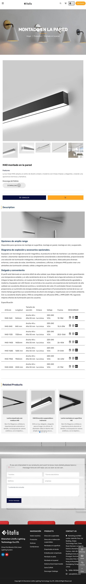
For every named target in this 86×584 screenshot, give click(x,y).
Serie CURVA (48, 568)
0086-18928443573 (76, 570)
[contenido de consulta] (43, 490)
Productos (33, 539)
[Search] (60, 3)
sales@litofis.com (75, 574)
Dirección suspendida (51, 536)
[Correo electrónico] (61, 474)
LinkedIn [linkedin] (3, 554)
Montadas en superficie (52, 546)
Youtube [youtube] (6, 554)
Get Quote (80, 3)
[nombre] (24, 474)
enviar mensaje (14, 500)
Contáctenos (34, 547)
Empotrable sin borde (51, 549)
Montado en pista (50, 557)
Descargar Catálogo (51, 571)
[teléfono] (24, 481)
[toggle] (2, 3)
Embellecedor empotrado (53, 553)
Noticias (33, 543)
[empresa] (61, 481)
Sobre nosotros (35, 536)
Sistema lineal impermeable (53, 564)
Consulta (24, 198)
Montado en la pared (51, 560)
